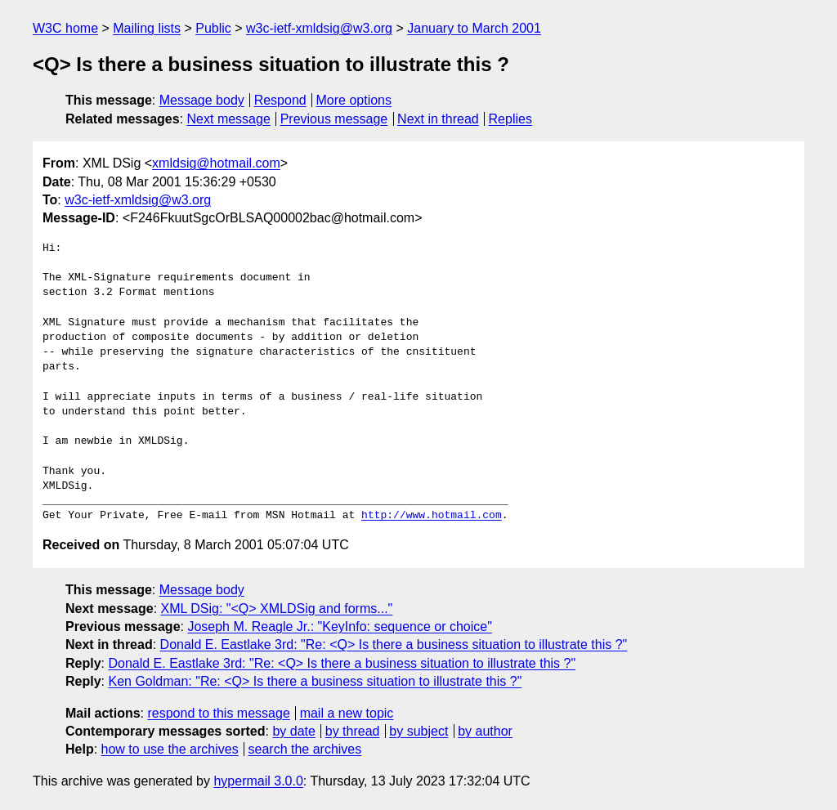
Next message (229, 119)
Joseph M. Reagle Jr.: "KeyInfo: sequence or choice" (339, 626)
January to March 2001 (474, 28)
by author (485, 731)
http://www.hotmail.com (431, 515)
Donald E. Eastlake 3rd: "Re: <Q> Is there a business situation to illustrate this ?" (394, 644)
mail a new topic (347, 713)
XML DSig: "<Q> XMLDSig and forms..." (277, 608)
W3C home (65, 28)
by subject (418, 731)
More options (354, 100)
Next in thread (438, 119)
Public (213, 28)
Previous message (334, 119)
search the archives (305, 749)
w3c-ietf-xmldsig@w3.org (319, 28)
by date (293, 731)
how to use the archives (170, 749)
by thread (352, 731)
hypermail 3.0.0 (257, 781)
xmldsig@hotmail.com (216, 163)
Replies (510, 119)
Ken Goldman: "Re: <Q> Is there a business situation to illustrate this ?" (314, 681)
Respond (280, 100)
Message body (201, 100)
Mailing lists (147, 28)
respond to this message (218, 713)
